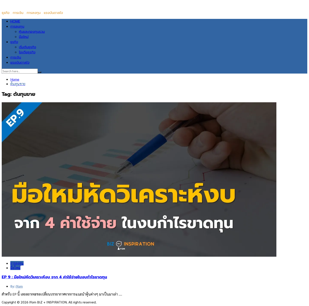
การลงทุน (17, 26)
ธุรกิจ (14, 42)
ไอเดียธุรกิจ (27, 52)
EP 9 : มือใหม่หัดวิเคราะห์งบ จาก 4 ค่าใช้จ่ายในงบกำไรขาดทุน (54, 277)
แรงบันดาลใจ (19, 62)
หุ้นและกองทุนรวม (32, 31)
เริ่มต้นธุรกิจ (27, 47)
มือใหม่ (24, 36)
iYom (19, 286)
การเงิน (15, 57)
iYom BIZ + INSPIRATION (21, 4)
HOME (15, 21)
